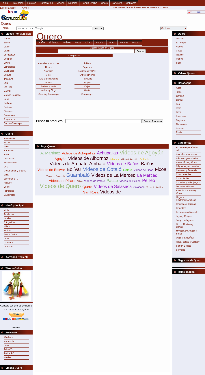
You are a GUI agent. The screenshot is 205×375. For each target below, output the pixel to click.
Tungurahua (9, 119)
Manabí (7, 91)
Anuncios (48, 71)
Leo (178, 104)
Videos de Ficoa (143, 169)
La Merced (147, 175)
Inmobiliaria (9, 138)
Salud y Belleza (183, 246)
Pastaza (8, 107)
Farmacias (9, 191)
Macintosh (9, 341)
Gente (87, 90)
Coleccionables (183, 174)
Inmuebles (181, 208)
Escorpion (181, 116)
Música (48, 82)
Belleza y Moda (48, 86)
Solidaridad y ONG (87, 71)
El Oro (7, 63)
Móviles (7, 357)
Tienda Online (89, 2)
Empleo (7, 142)
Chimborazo (10, 54)
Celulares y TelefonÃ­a (186, 170)
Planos (179, 59)
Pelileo (148, 180)
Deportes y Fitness (185, 186)
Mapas (136, 42)
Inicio (5, 2)
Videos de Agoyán (141, 152)
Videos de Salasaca (113, 186)
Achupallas (107, 153)
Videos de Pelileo (130, 180)
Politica (87, 63)
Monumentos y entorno (15, 170)
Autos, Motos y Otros (186, 162)
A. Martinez (50, 153)
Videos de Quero (60, 186)
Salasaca (139, 187)
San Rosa (90, 192)
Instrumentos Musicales (187, 212)
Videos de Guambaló (55, 176)
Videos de (110, 191)
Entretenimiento (87, 75)
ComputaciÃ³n (183, 178)
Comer (7, 187)
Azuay (7, 38)
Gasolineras (9, 195)
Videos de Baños (123, 163)
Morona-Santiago (12, 95)
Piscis (179, 132)
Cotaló (127, 170)
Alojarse (8, 183)
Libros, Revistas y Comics (184, 225)
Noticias (72, 2)
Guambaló (78, 175)
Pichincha (8, 111)
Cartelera (116, 2)
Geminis (180, 96)
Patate (112, 180)
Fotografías (46, 2)
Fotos (78, 42)
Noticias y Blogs (48, 90)
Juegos (87, 82)
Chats (104, 2)
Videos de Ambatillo (129, 159)
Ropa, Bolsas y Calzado (188, 242)
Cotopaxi (8, 59)
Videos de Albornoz (88, 158)
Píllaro (80, 181)
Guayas (7, 75)
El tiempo (54, 42)
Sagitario (180, 120)
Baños (147, 163)
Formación (9, 150)
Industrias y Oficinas (186, 204)
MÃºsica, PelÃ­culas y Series (186, 232)
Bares (6, 154)
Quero (41, 42)
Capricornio (181, 124)
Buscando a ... (11, 179)
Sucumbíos (9, 115)
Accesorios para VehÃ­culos (187, 149)
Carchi (7, 50)
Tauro (179, 92)
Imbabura (8, 79)
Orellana (8, 103)
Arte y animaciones (48, 78)
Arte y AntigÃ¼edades (187, 158)
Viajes (87, 86)
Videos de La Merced (113, 175)
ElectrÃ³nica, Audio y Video (186, 192)
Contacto (131, 2)
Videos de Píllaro (62, 181)
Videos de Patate (94, 180)
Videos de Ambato (68, 163)
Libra (178, 112)
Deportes (87, 67)
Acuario (180, 128)
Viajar (6, 174)
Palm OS (8, 349)
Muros (112, 42)
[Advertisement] (102, 125)
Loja (6, 83)
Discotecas (9, 158)
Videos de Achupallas (78, 153)
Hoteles (31, 2)
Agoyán (60, 159)
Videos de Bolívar (51, 170)
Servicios (180, 250)
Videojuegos (87, 94)
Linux (6, 345)
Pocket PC (9, 353)
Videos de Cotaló (102, 169)
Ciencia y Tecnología (48, 94)
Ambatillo (144, 159)
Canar (7, 46)
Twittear (5, 28)
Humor (48, 67)
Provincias (18, 2)
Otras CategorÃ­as (185, 238)
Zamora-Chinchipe (13, 123)
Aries (178, 88)
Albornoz (114, 159)
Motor (6, 146)
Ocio (6, 166)
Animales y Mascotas (48, 63)
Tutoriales (87, 78)
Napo (6, 99)
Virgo (178, 108)
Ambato (97, 163)
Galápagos (9, 71)
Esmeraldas (9, 67)
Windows (8, 337)
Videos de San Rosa (155, 187)
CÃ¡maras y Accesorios (187, 166)
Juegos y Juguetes (185, 220)
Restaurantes (10, 162)
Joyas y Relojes (183, 216)
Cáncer (179, 100)
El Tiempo (181, 42)
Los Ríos (8, 87)
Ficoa (160, 169)
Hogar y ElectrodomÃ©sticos (186, 198)
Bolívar (7, 42)
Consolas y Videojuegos (188, 182)
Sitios (178, 63)
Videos (61, 2)
